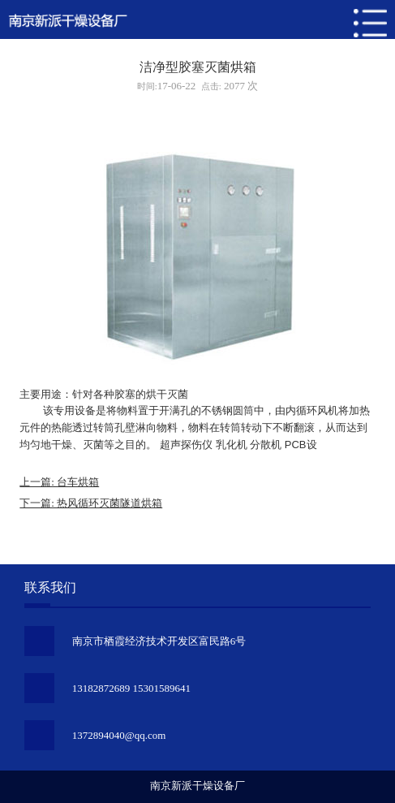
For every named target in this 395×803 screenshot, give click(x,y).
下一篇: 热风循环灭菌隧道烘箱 (90, 503)
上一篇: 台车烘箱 (59, 482)
